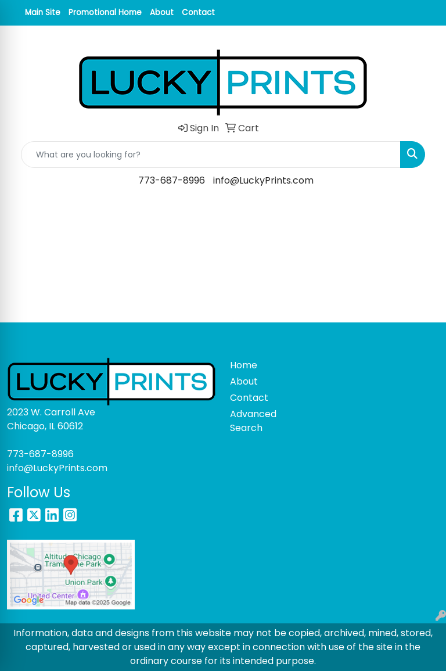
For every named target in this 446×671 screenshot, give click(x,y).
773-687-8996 (171, 180)
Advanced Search (251, 421)
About (162, 12)
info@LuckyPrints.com (263, 180)
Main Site (42, 12)
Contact (198, 12)
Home (243, 365)
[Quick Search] (211, 154)
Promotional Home (105, 12)
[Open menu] (422, 214)
